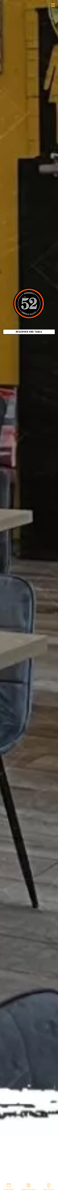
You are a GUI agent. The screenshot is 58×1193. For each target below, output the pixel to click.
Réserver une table (29, 332)
